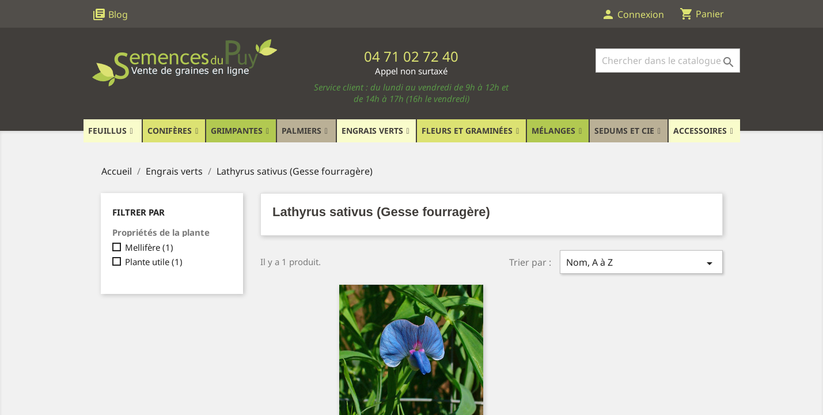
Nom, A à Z (641, 263)
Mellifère (149, 247)
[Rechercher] (668, 60)
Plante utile (154, 261)
